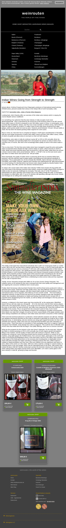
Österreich (15, 59)
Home (12, 477)
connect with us (41, 498)
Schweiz (14, 61)
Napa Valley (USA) (17, 53)
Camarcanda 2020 (17, 367)
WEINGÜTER (27, 24)
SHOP (20, 24)
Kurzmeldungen (39, 67)
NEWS (44, 24)
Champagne (38, 42)
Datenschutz (14, 500)
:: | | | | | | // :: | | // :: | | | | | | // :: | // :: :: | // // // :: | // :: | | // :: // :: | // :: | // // (33, 515)
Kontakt (36, 53)
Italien (13, 34)
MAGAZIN (50, 24)
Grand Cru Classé (40, 487)
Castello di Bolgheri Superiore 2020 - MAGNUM (48, 368)
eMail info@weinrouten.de (17, 482)
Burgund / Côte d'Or (40, 48)
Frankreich (37, 34)
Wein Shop (13, 487)
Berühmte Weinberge (41, 56)
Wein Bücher (14, 484)
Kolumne (37, 61)
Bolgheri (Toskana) (18, 42)
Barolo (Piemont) (17, 37)
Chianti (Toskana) (17, 45)
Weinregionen (10, 516)
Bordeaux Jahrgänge (41, 40)
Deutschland (16, 56)
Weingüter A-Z (10, 522)
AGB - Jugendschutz (16, 498)
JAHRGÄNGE (36, 24)
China (13, 67)
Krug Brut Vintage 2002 (33, 421)
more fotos (40, 495)
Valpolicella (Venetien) (19, 48)
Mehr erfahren (44, 3)
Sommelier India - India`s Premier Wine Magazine (25, 112)
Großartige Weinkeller (41, 59)
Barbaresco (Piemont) (18, 40)
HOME (14, 24)
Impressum (13, 495)
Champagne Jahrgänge (41, 45)
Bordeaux (37, 37)
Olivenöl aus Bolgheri (41, 64)
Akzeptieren (59, 2)
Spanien (14, 64)
